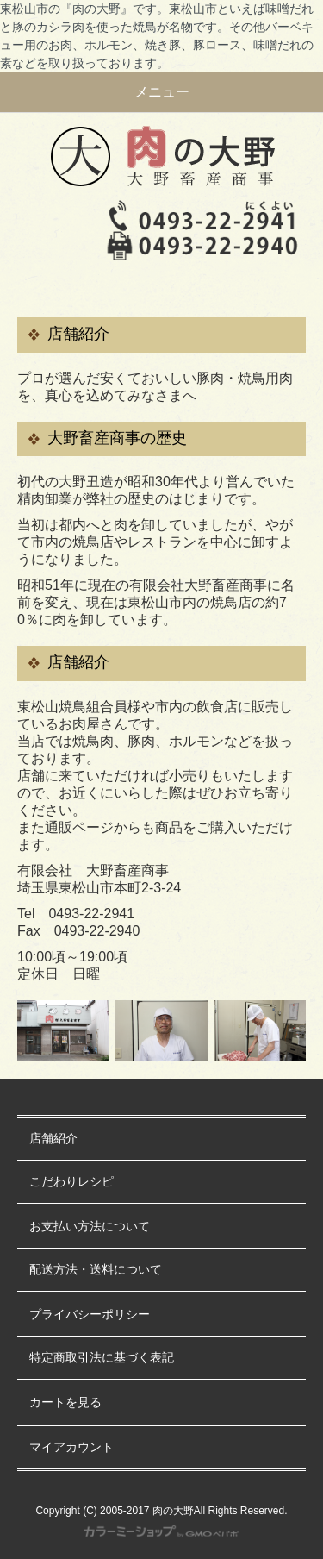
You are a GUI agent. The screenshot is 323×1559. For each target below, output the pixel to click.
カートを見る (65, 1402)
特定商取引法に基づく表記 (101, 1357)
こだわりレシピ (71, 1181)
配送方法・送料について (95, 1269)
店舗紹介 (53, 1138)
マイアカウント (71, 1447)
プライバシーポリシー (89, 1314)
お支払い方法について (89, 1226)
